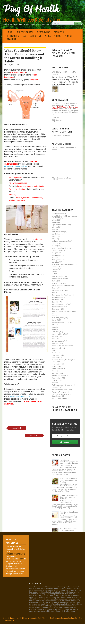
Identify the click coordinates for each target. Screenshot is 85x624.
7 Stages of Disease (59, 213)
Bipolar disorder (58, 232)
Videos (57, 35)
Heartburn (56, 299)
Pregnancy (56, 355)
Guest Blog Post (58, 290)
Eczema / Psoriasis (59, 267)
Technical (55, 373)
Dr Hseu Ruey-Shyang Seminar (63, 264)
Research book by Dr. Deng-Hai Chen (63, 361)
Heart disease (57, 297)
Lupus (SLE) (56, 329)
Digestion (55, 262)
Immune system (58, 318)
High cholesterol (58, 306)
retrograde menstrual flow (15, 166)
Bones (54, 236)
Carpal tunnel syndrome (61, 248)
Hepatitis (55, 302)
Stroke (54, 366)
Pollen (54, 353)
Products (59, 32)
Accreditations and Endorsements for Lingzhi (64, 217)
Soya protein (56, 364)
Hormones (56, 309)
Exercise (55, 269)
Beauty (54, 229)
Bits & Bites (56, 234)
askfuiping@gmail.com (20, 396)
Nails (54, 339)
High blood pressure (59, 304)
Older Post (33, 435)
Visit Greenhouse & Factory (62, 385)
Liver (54, 325)
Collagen (55, 253)
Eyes (53, 271)
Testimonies (13, 35)
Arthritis (55, 227)
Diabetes (55, 257)
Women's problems (59, 392)
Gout (54, 288)
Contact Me (35, 35)
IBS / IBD (55, 315)
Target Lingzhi (57, 368)
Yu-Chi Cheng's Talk (59, 398)
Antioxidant (56, 222)
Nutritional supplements (61, 346)
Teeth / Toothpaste (59, 375)
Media (48, 35)
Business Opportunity (60, 241)
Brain (54, 239)
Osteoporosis (57, 348)
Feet (53, 274)
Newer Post (16, 428)
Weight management (60, 389)
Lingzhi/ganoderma (59, 322)
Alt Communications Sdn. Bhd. (70, 618)
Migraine (55, 336)
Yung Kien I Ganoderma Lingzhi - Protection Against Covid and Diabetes (68, 531)
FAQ (24, 35)
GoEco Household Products (62, 285)
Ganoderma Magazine (60, 278)
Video (54, 382)
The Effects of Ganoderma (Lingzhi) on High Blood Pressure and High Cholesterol (69, 462)
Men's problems (58, 334)
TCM (53, 371)
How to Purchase (24, 32)
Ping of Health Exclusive (61, 135)
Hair (53, 292)
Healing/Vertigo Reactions (62, 295)
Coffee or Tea (57, 250)
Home (9, 32)
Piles (53, 350)
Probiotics (56, 357)
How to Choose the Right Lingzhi (64, 311)
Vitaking (55, 387)
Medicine (55, 332)
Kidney (54, 320)
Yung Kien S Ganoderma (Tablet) (69, 513)
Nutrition (55, 343)
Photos (68, 35)
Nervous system (58, 341)
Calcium (55, 243)
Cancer (54, 246)
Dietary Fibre (57, 260)
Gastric (54, 281)
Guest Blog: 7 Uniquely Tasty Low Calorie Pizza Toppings (68, 480)
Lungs (54, 327)
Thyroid (55, 380)
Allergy (54, 220)
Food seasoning (58, 276)
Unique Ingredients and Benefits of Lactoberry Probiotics (68, 497)
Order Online (43, 32)
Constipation (56, 255)
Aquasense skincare (59, 225)
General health (57, 283)
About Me (11, 39)
